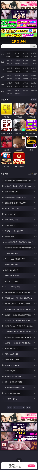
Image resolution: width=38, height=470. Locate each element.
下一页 (22, 408)
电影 (2, 69)
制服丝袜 (9, 71)
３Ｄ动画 (34, 60)
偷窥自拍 (9, 75)
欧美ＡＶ (25, 60)
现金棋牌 (25, 56)
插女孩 (9, 90)
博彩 (2, 54)
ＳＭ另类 (34, 64)
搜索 (33, 46)
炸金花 (18, 56)
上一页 (16, 408)
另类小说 (17, 86)
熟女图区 (25, 79)
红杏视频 (9, 94)
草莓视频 (25, 90)
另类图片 (34, 79)
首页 (9, 408)
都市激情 (9, 83)
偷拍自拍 (17, 68)
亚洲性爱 (9, 68)
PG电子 (9, 53)
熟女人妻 (9, 64)
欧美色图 (25, 75)
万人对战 (25, 53)
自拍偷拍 (17, 60)
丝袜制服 (17, 64)
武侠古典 (34, 83)
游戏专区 (34, 53)
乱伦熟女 (25, 71)
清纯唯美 (17, 79)
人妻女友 (25, 83)
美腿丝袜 (9, 79)
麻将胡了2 (9, 56)
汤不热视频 (34, 90)
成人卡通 (25, 68)
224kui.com (19, 41)
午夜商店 (17, 90)
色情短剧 (17, 94)
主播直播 (25, 64)
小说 (2, 84)
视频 (2, 62)
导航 (2, 92)
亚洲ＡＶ (9, 60)
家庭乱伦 (17, 83)
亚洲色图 (17, 75)
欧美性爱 (34, 68)
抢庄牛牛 (34, 56)
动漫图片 (34, 75)
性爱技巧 (34, 86)
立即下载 (31, 466)
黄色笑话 (25, 86)
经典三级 (17, 71)
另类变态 (34, 71)
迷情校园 (9, 86)
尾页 (28, 408)
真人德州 (17, 53)
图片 (2, 77)
